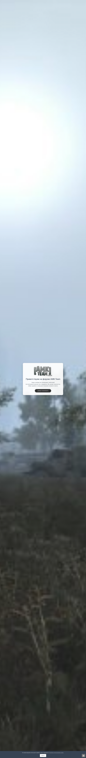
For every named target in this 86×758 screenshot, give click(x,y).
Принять (43, 755)
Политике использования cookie (56, 752)
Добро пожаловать (43, 390)
